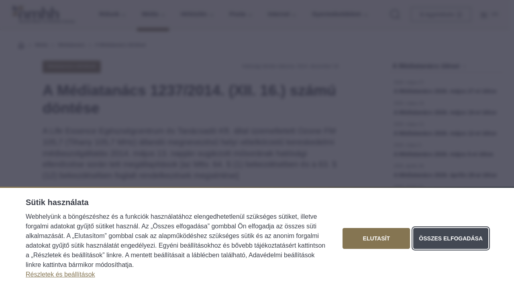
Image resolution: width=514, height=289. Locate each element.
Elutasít (376, 238)
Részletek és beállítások (60, 274)
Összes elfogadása (451, 238)
